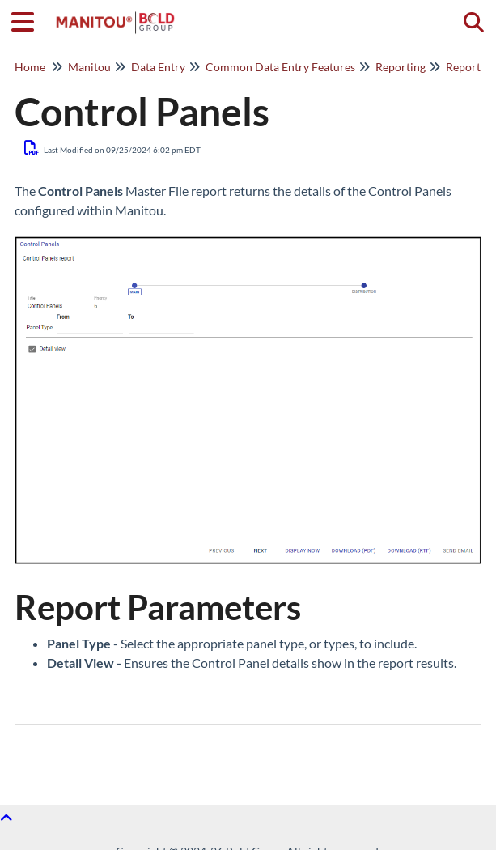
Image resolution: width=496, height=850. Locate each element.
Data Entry (158, 67)
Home (30, 67)
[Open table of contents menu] (28, 19)
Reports (465, 67)
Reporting (400, 67)
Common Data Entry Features (280, 67)
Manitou (89, 67)
